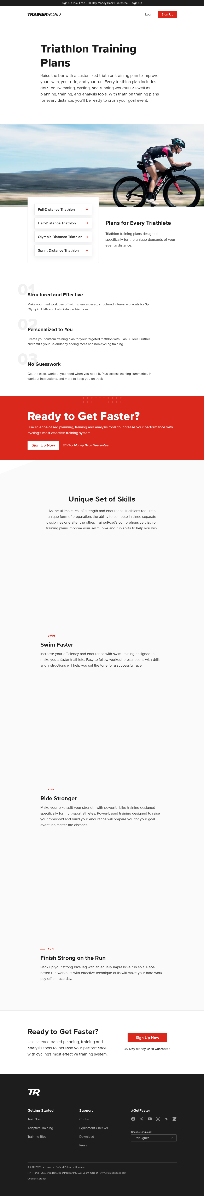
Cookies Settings (37, 1178)
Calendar (57, 344)
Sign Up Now (43, 445)
